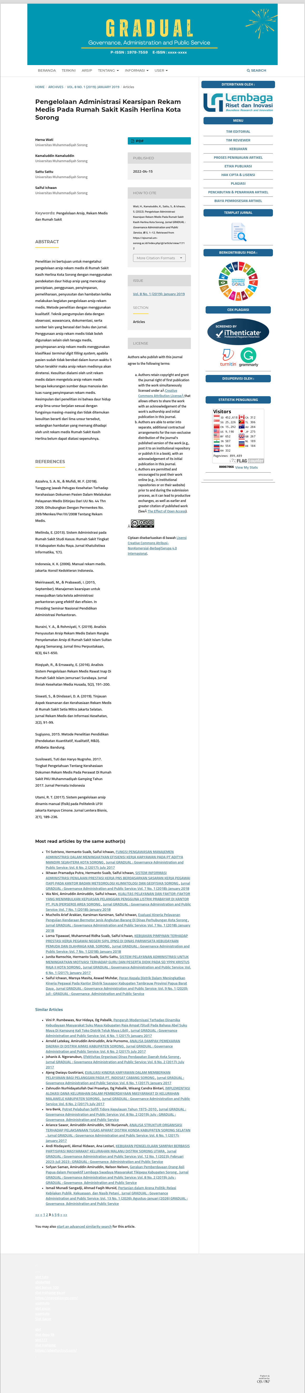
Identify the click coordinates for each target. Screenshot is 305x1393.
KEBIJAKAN (238, 149)
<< (37, 1215)
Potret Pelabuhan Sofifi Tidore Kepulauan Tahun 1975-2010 (109, 1109)
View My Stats (246, 467)
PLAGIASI (238, 184)
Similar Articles (49, 1010)
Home (40, 87)
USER (160, 70)
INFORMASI (135, 70)
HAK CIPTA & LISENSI (238, 175)
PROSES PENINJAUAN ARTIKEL (238, 158)
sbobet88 (42, 1282)
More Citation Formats (156, 258)
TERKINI (69, 70)
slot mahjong (45, 1345)
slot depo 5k (44, 1335)
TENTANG (107, 70)
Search (256, 70)
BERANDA (47, 70)
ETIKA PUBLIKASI (238, 166)
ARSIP (87, 70)
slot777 (41, 1340)
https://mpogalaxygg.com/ (56, 1298)
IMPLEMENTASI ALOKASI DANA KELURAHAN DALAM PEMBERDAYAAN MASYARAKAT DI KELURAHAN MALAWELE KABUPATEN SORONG (118, 1094)
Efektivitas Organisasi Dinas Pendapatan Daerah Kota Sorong (131, 1057)
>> (65, 1215)
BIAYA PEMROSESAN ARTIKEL (238, 201)
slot (38, 1329)
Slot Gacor (43, 1319)
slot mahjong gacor (50, 1293)
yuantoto (42, 1303)
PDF (139, 141)
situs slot (42, 1324)
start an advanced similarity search (84, 1226)
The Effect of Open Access (167, 511)
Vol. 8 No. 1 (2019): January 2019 (93, 87)
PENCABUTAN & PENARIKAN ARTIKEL (238, 192)
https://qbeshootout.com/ (56, 1350)
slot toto (41, 1277)
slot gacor (43, 1308)
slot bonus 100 (47, 1287)
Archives (55, 87)
